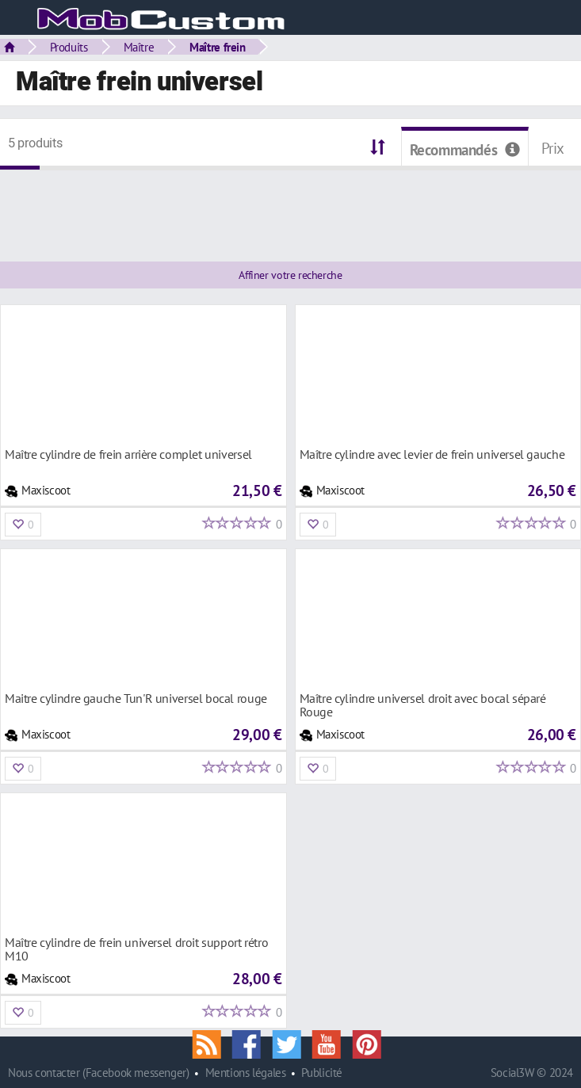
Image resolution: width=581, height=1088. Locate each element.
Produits (69, 47)
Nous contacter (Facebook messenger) (98, 1072)
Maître (139, 47)
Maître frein (217, 47)
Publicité (321, 1072)
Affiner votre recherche (290, 275)
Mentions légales (245, 1072)
